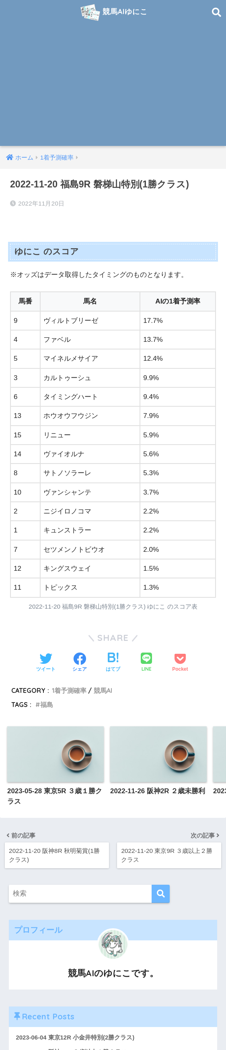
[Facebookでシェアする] (79, 663)
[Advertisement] (113, 85)
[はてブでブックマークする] (113, 663)
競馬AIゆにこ (114, 12)
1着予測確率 (69, 690)
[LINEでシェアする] (146, 663)
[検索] (161, 894)
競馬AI (103, 690)
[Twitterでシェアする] (45, 663)
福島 (46, 705)
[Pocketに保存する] (180, 663)
